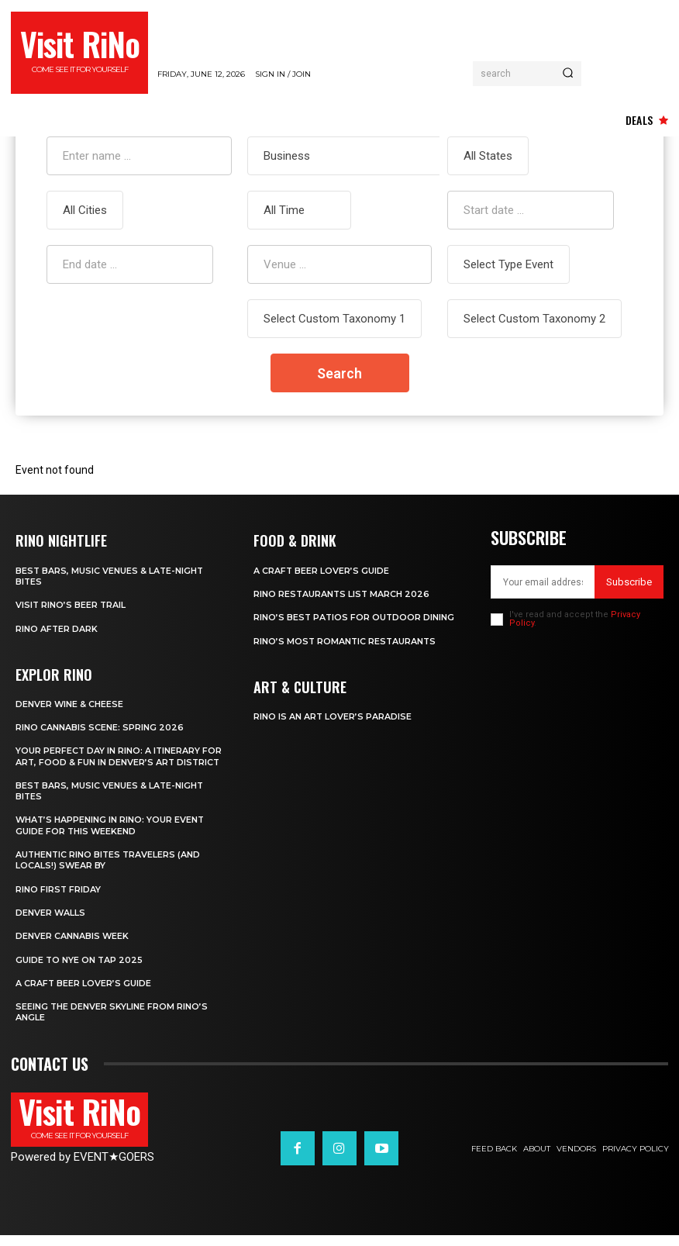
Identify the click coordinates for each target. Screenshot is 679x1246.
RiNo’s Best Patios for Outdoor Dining (355, 617)
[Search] (567, 73)
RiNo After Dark (57, 628)
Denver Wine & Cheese (70, 703)
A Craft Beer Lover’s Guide (84, 994)
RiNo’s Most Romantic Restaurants (346, 640)
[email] (543, 582)
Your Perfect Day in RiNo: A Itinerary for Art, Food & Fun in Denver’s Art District (109, 761)
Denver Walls (51, 923)
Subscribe (629, 582)
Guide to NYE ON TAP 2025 (80, 970)
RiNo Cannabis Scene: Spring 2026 (100, 727)
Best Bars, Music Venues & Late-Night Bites (110, 802)
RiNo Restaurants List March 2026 (342, 593)
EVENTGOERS (114, 1168)
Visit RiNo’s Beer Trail (71, 604)
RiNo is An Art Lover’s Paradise (332, 715)
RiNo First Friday (59, 900)
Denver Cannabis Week (72, 946)
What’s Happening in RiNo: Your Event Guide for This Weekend (111, 836)
